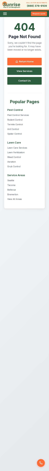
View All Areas (14, 199)
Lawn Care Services (17, 147)
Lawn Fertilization (16, 152)
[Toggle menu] (5, 13)
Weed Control (14, 157)
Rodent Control (14, 119)
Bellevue (11, 189)
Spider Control (14, 133)
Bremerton (12, 194)
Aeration (11, 161)
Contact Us (24, 80)
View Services (24, 71)
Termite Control (15, 124)
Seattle (10, 180)
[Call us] (41, 463)
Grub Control (14, 166)
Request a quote (39, 14)
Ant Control (13, 129)
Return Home (24, 61)
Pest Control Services (18, 115)
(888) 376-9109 (37, 5)
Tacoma (11, 185)
